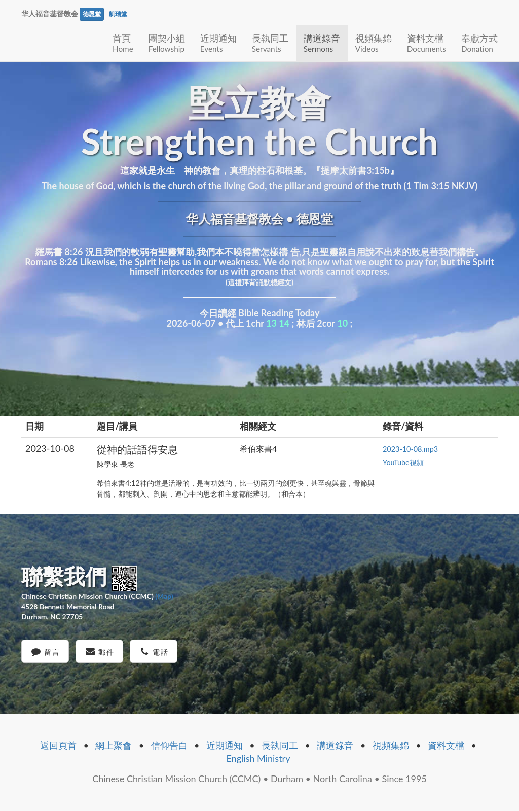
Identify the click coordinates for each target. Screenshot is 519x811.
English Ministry (258, 758)
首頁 (123, 42)
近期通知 (218, 42)
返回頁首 (58, 745)
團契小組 (167, 42)
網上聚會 (113, 745)
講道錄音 (322, 42)
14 (284, 323)
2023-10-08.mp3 (410, 449)
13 (271, 323)
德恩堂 (92, 14)
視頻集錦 (373, 42)
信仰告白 (169, 745)
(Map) (164, 596)
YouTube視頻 (403, 462)
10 (342, 323)
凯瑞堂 (118, 14)
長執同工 (270, 42)
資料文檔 (426, 42)
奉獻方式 (479, 42)
